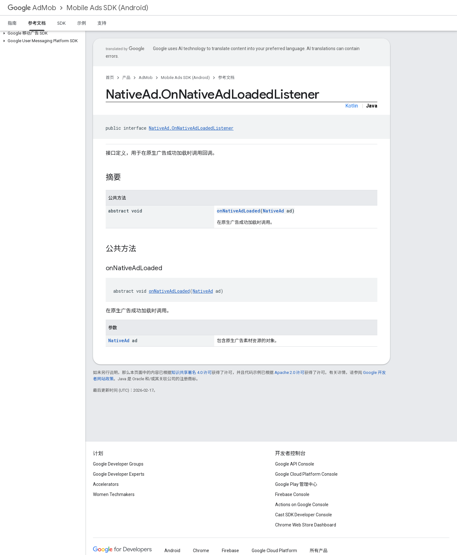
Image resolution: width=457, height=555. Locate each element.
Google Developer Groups (118, 464)
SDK (61, 23)
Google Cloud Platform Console (306, 474)
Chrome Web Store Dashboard (305, 524)
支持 (101, 23)
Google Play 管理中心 (296, 484)
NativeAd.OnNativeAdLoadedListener (191, 128)
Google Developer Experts (118, 474)
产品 (126, 77)
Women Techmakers (114, 494)
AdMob (32, 7)
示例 (81, 23)
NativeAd (273, 211)
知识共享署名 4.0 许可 (191, 372)
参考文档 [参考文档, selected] (37, 23)
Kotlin (351, 106)
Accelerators (106, 484)
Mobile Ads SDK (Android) (107, 7)
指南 (12, 23)
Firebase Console (292, 494)
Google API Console (294, 464)
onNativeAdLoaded (238, 211)
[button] (41, 33)
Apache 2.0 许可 (289, 372)
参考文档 (226, 77)
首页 (110, 77)
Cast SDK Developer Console (303, 514)
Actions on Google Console (301, 504)
